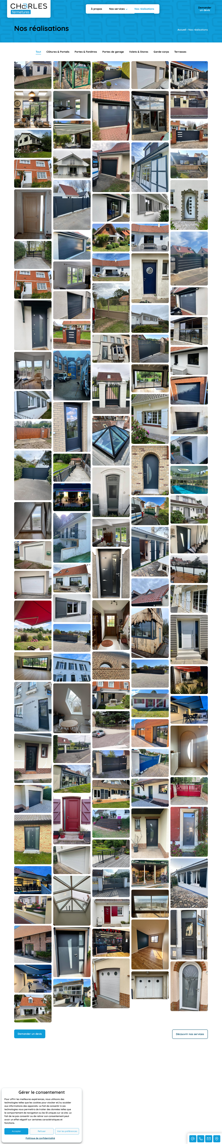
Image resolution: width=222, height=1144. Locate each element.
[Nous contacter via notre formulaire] (208, 1138)
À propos (96, 8)
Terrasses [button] (180, 51)
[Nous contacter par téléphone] (200, 1138)
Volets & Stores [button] (138, 51)
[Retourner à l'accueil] (29, 9)
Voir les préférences (67, 1131)
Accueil (182, 29)
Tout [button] (38, 51)
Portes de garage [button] (113, 51)
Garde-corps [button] (161, 51)
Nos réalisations (144, 8)
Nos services (117, 8)
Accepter (16, 1131)
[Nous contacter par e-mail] (192, 1138)
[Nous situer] (216, 1138)
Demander (204, 9)
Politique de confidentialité (40, 1138)
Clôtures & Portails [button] (57, 51)
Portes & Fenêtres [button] (86, 51)
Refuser (42, 1131)
